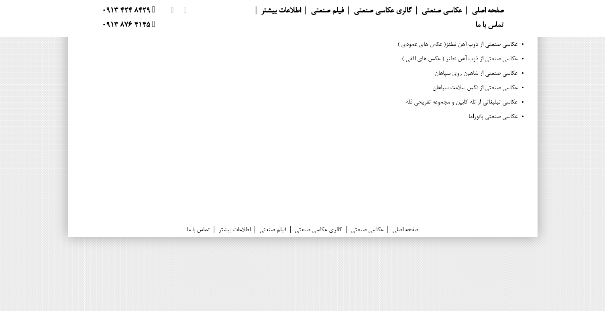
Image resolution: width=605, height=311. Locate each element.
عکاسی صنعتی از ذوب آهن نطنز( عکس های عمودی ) (457, 44)
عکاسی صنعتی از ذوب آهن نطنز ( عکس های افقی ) (459, 59)
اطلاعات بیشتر (281, 11)
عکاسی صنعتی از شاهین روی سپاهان (475, 73)
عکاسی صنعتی (442, 11)
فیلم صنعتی (327, 11)
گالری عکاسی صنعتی (382, 11)
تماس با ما (489, 25)
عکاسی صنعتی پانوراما (493, 116)
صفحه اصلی (487, 11)
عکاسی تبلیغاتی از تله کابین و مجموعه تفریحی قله (461, 102)
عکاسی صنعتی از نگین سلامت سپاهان (474, 87)
